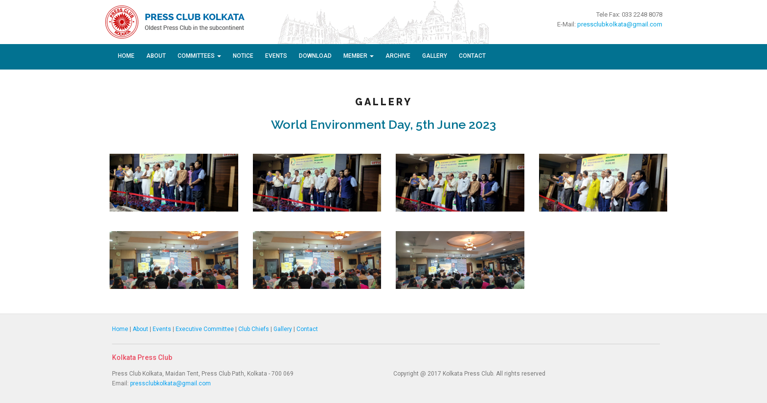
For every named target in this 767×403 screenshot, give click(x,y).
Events (276, 55)
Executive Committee (205, 329)
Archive (397, 55)
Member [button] (358, 55)
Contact (472, 55)
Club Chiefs (253, 329)
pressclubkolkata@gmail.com (619, 24)
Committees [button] (199, 55)
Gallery (434, 55)
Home (126, 55)
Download (315, 55)
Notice (243, 55)
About (156, 55)
